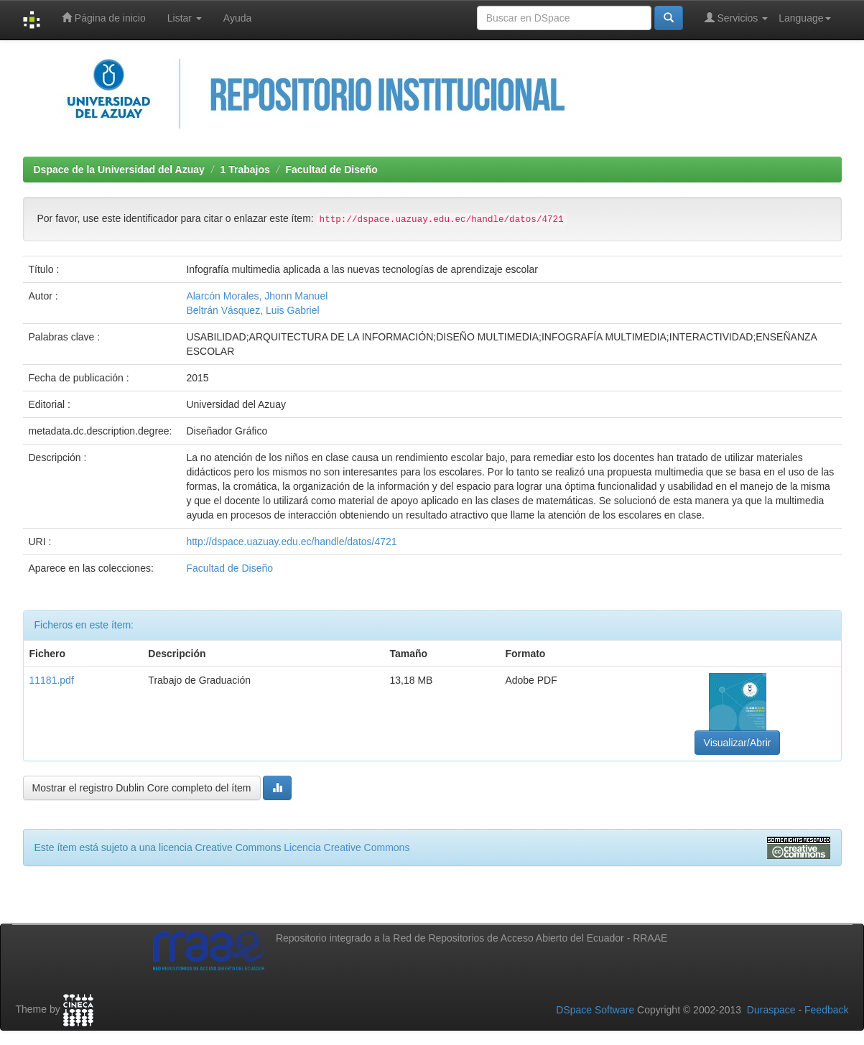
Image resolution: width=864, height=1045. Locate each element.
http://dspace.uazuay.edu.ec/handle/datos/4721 (291, 541)
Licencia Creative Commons (346, 847)
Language (804, 18)
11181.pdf (51, 680)
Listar (184, 18)
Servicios (736, 17)
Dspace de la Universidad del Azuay (119, 169)
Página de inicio (104, 17)
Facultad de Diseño (331, 169)
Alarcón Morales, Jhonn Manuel (257, 296)
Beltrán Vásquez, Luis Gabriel (252, 310)
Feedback (826, 1010)
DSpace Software (595, 1010)
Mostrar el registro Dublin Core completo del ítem (141, 788)
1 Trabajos (245, 169)
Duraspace (771, 1010)
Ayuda (237, 18)
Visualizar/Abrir (737, 742)
